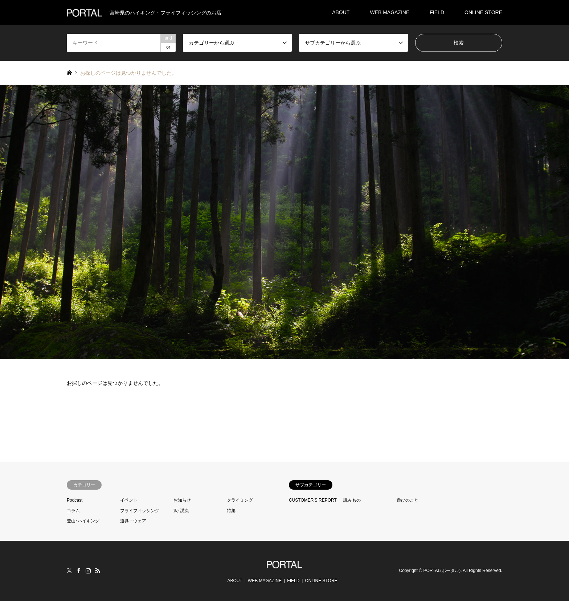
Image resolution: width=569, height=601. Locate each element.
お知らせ (182, 500)
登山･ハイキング (83, 520)
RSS (97, 570)
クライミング (240, 500)
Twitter (69, 570)
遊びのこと (407, 500)
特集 (231, 510)
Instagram (88, 570)
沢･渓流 (181, 510)
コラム (73, 510)
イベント (129, 500)
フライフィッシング (139, 510)
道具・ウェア (133, 520)
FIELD (437, 12)
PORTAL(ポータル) (441, 570)
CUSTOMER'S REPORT (313, 500)
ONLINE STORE (483, 12)
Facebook (78, 570)
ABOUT (340, 12)
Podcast (74, 500)
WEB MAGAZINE (389, 12)
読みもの (352, 500)
